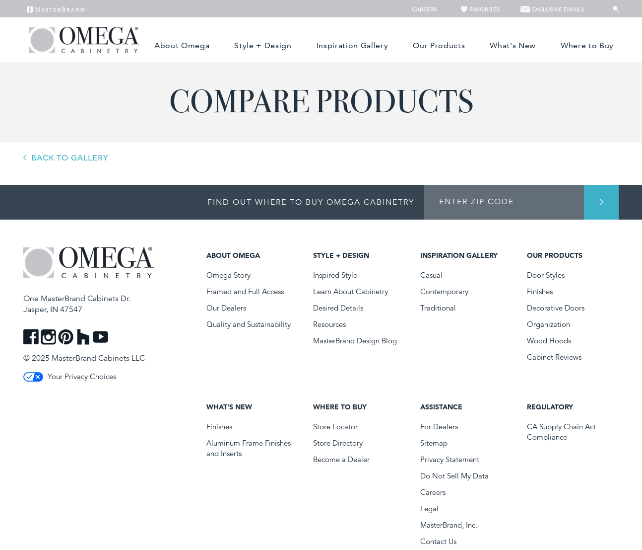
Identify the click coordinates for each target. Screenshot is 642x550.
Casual (431, 275)
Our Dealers (226, 308)
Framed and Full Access (245, 291)
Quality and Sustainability (248, 324)
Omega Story (228, 275)
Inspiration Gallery (352, 45)
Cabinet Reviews (554, 357)
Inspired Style (335, 275)
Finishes (540, 291)
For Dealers (439, 426)
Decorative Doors (555, 308)
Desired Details (338, 308)
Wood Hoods (549, 340)
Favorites (481, 9)
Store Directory (338, 443)
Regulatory (550, 406)
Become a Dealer (341, 459)
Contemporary (444, 291)
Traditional (438, 308)
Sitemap (434, 443)
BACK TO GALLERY (70, 158)
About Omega (181, 45)
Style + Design (262, 45)
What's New (513, 45)
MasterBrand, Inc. (448, 525)
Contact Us (438, 541)
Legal (429, 508)
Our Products (439, 45)
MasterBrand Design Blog (355, 340)
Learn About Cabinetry (350, 291)
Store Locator (335, 426)
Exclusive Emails (552, 9)
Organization (548, 324)
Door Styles (546, 275)
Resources (329, 324)
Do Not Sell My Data (454, 475)
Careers (425, 9)
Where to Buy (587, 45)
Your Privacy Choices (69, 376)
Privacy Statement (449, 459)
